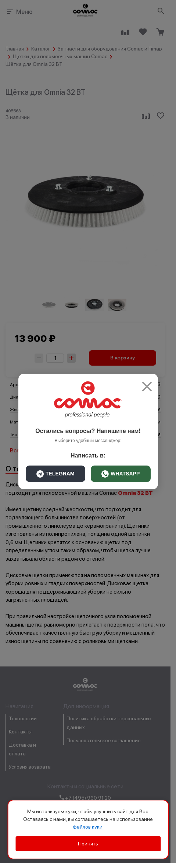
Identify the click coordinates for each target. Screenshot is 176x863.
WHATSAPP (120, 474)
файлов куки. (88, 827)
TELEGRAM (55, 474)
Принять (88, 844)
